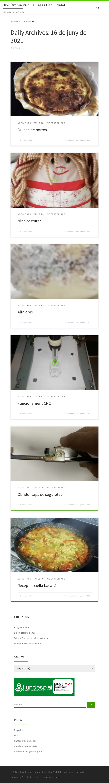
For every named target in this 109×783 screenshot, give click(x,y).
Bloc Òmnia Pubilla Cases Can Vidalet (40, 772)
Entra (16, 735)
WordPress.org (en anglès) (28, 751)
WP (23, 777)
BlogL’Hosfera (21, 627)
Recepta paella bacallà (37, 585)
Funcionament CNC (34, 403)
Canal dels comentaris (25, 746)
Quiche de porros (32, 129)
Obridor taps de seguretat (40, 494)
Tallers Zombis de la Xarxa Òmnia (31, 638)
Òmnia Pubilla (26, 140)
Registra (18, 730)
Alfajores (25, 311)
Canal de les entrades (25, 740)
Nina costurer (29, 220)
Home (14, 21)
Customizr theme (52, 777)
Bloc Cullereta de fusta (26, 632)
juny (28, 21)
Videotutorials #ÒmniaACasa (28, 643)
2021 (21, 21)
